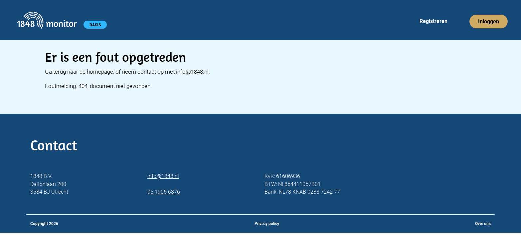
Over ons (483, 223)
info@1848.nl (192, 71)
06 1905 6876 (163, 192)
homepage (100, 71)
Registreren (433, 21)
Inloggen (488, 21)
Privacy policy (267, 223)
